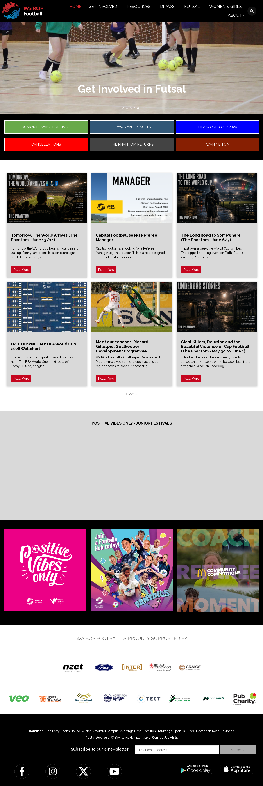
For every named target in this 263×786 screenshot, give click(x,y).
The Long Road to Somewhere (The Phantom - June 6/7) (211, 237)
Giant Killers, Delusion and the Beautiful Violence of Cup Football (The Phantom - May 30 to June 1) (215, 346)
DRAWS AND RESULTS (132, 127)
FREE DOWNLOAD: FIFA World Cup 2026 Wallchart (43, 346)
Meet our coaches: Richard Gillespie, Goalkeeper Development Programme (122, 346)
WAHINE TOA (217, 144)
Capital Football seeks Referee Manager (126, 237)
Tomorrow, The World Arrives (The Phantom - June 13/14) (44, 237)
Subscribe (238, 750)
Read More (21, 269)
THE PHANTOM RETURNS (132, 144)
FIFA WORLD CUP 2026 (217, 127)
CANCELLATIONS (46, 144)
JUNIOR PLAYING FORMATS (46, 127)
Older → (132, 394)
